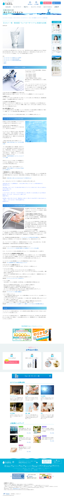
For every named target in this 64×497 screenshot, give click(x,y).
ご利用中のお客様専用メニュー (56, 462)
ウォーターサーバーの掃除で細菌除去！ (14, 291)
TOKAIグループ (18, 493)
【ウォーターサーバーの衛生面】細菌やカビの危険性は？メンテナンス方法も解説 (23, 248)
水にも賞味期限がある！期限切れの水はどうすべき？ (17, 262)
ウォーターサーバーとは (55, 466)
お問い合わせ (25, 468)
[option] (18, 476)
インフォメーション (18, 468)
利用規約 (32, 468)
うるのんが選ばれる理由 (49, 465)
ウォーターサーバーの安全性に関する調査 (29, 237)
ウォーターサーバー (16, 465)
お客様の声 (42, 465)
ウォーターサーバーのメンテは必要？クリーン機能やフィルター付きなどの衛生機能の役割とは (25, 303)
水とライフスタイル (36, 465)
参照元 (5, 63)
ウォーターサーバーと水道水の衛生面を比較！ (13, 60)
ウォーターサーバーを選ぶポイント (19, 466)
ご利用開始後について (9, 466)
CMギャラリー (47, 468)
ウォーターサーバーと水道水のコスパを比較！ (13, 57)
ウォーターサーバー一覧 (32, 376)
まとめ (5, 61)
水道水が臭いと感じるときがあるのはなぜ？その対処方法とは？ (19, 178)
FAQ (29, 468)
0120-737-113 (46, 461)
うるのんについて (8, 465)
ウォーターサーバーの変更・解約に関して (43, 466)
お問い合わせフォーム (16, 488)
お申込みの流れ (56, 465)
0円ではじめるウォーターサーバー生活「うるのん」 (28, 462)
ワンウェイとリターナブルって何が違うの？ (15, 278)
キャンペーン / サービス (28, 465)
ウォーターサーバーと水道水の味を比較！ (12, 59)
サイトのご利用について (39, 468)
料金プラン (21, 465)
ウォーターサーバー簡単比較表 (31, 466)
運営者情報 (13, 493)
